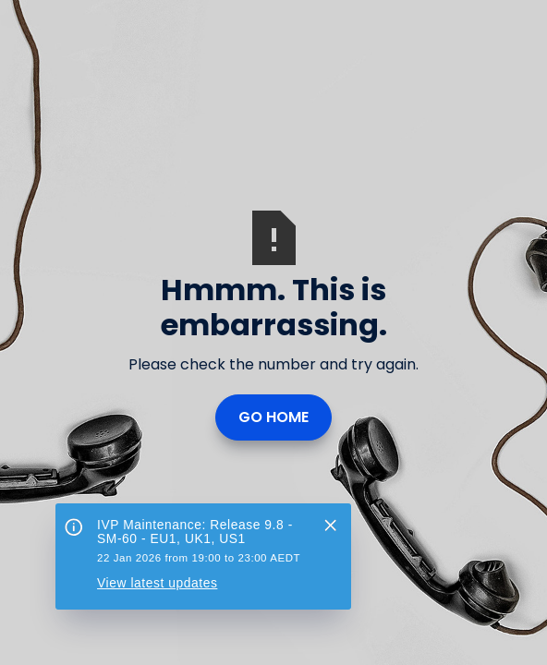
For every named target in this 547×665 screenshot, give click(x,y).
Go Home (273, 417)
